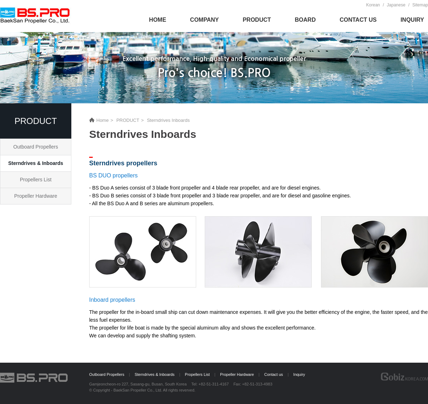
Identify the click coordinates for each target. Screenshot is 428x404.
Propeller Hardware (35, 196)
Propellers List (36, 179)
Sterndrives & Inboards (35, 163)
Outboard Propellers (35, 147)
